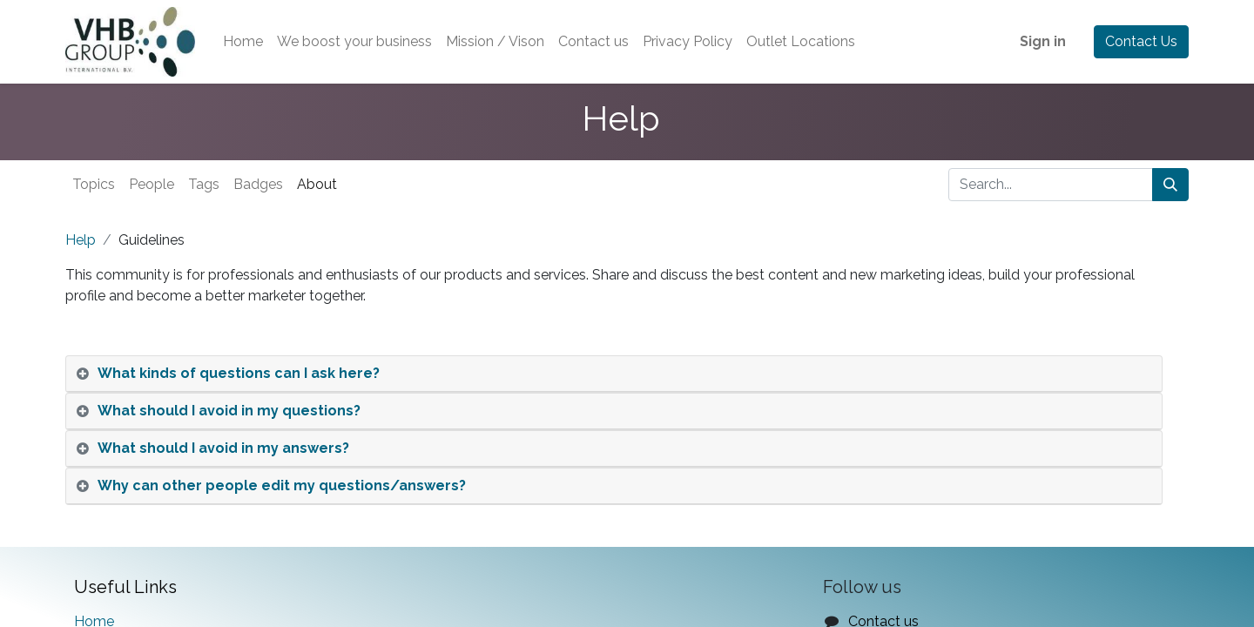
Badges (258, 184)
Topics (93, 184)
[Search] (1170, 184)
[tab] (614, 374)
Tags (203, 184)
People (151, 184)
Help (80, 240)
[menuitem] (243, 41)
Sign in (1043, 41)
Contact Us (1141, 41)
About (317, 184)
